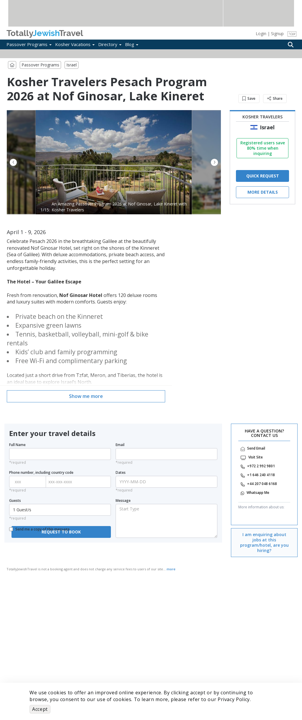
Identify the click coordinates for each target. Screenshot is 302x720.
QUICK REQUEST (262, 176)
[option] (114, 162)
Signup (277, 33)
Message (123, 500)
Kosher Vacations (75, 44)
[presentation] (50, 554)
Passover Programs (29, 44)
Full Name (17, 445)
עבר (292, 33)
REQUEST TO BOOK (61, 532)
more (171, 569)
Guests (15, 500)
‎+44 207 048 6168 (262, 483)
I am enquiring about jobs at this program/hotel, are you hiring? (264, 542)
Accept (40, 709)
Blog (131, 44)
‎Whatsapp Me (258, 492)
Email (120, 445)
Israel (71, 65)
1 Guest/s (61, 509)
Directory (110, 44)
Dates (121, 472)
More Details (262, 192)
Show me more (86, 396)
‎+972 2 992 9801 (261, 466)
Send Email (256, 448)
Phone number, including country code (41, 472)
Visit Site (255, 457)
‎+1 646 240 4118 (261, 475)
